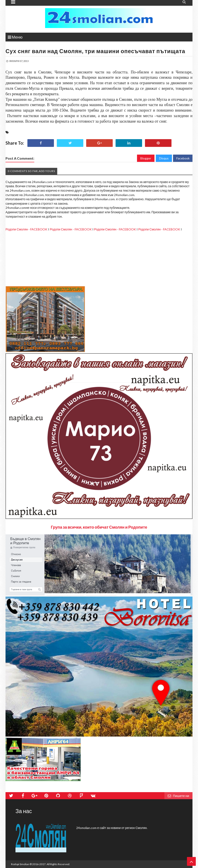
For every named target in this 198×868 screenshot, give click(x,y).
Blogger (145, 158)
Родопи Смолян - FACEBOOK (26, 229)
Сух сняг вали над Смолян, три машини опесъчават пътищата (95, 51)
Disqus (164, 158)
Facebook (183, 158)
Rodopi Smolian (20, 864)
